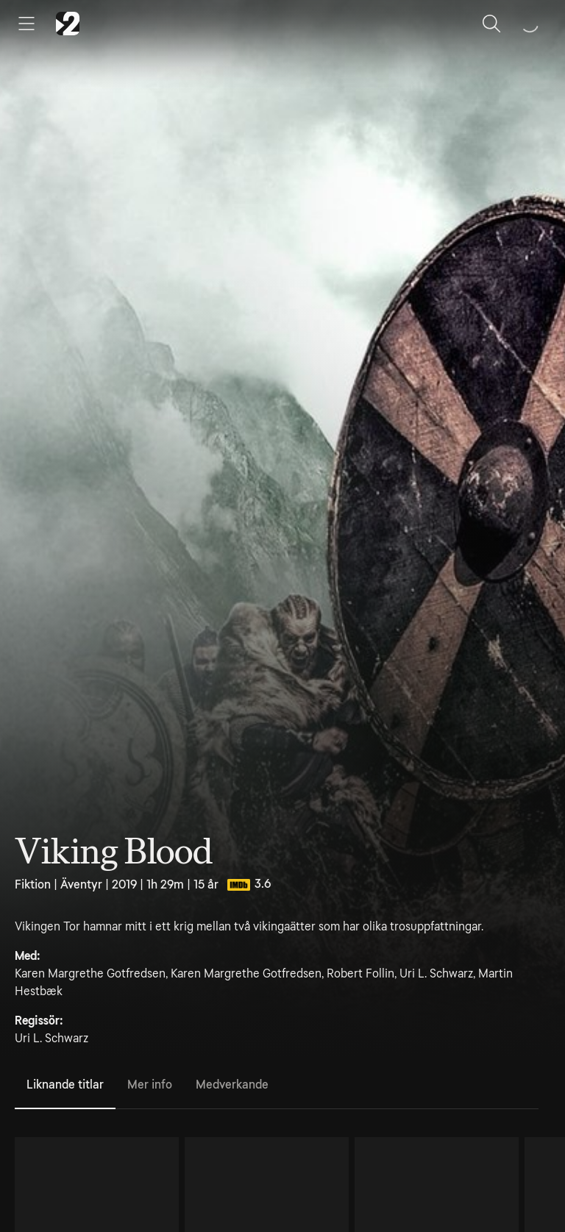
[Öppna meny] (26, 23)
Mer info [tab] (149, 1085)
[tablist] (276, 1085)
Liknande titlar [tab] (65, 1085)
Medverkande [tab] (232, 1085)
